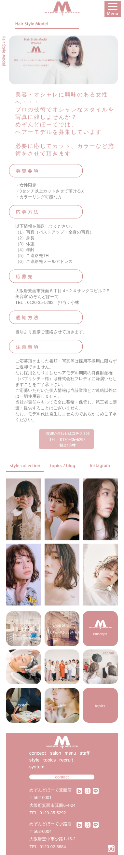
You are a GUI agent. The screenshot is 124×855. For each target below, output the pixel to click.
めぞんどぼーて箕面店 (50, 790)
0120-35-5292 (53, 812)
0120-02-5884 (53, 846)
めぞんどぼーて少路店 (50, 823)
